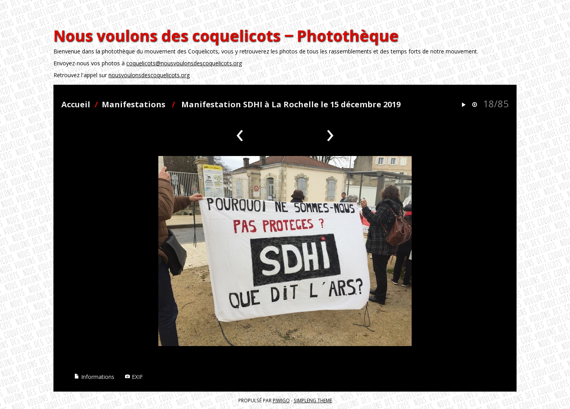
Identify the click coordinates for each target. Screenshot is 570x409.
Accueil (75, 104)
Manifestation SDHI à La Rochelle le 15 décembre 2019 (291, 104)
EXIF (134, 376)
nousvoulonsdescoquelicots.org (149, 75)
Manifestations (133, 104)
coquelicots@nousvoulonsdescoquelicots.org (184, 63)
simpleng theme (313, 400)
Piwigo (281, 400)
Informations (94, 376)
